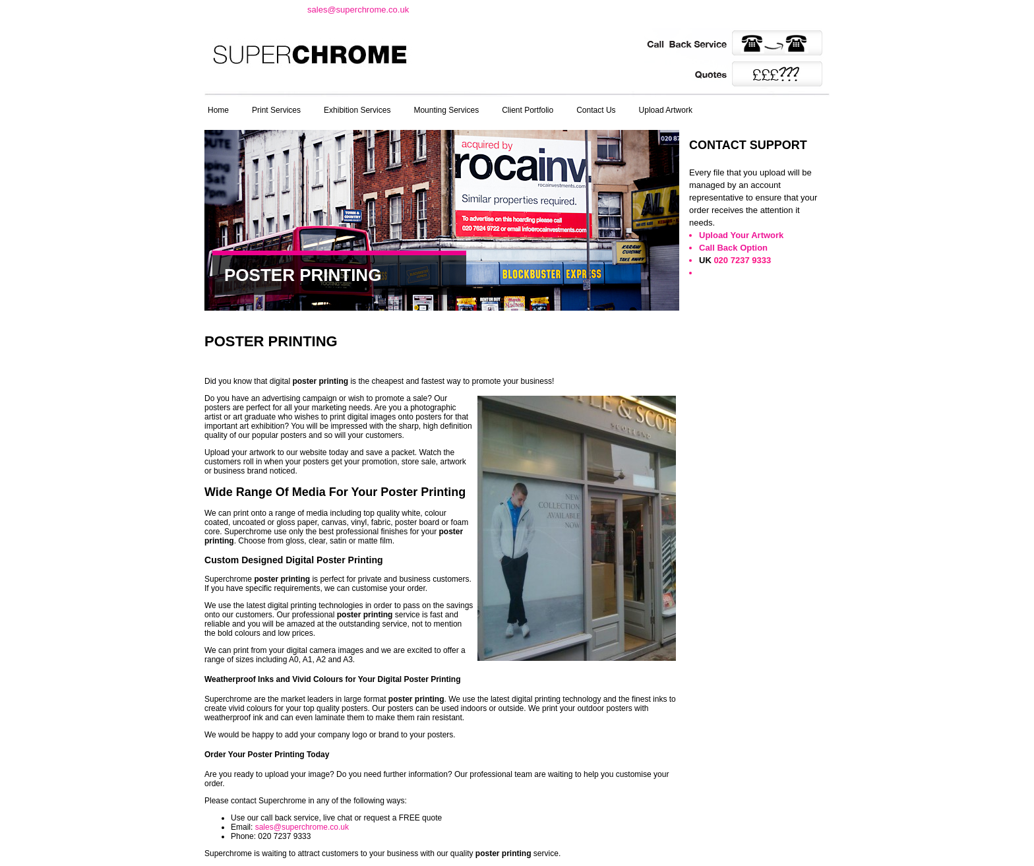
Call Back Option (733, 248)
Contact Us (595, 110)
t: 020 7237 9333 (251, 9)
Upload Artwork (665, 110)
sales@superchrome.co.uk (358, 10)
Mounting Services (446, 110)
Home (218, 110)
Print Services (276, 110)
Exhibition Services (357, 110)
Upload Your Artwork (741, 235)
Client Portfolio (527, 110)
